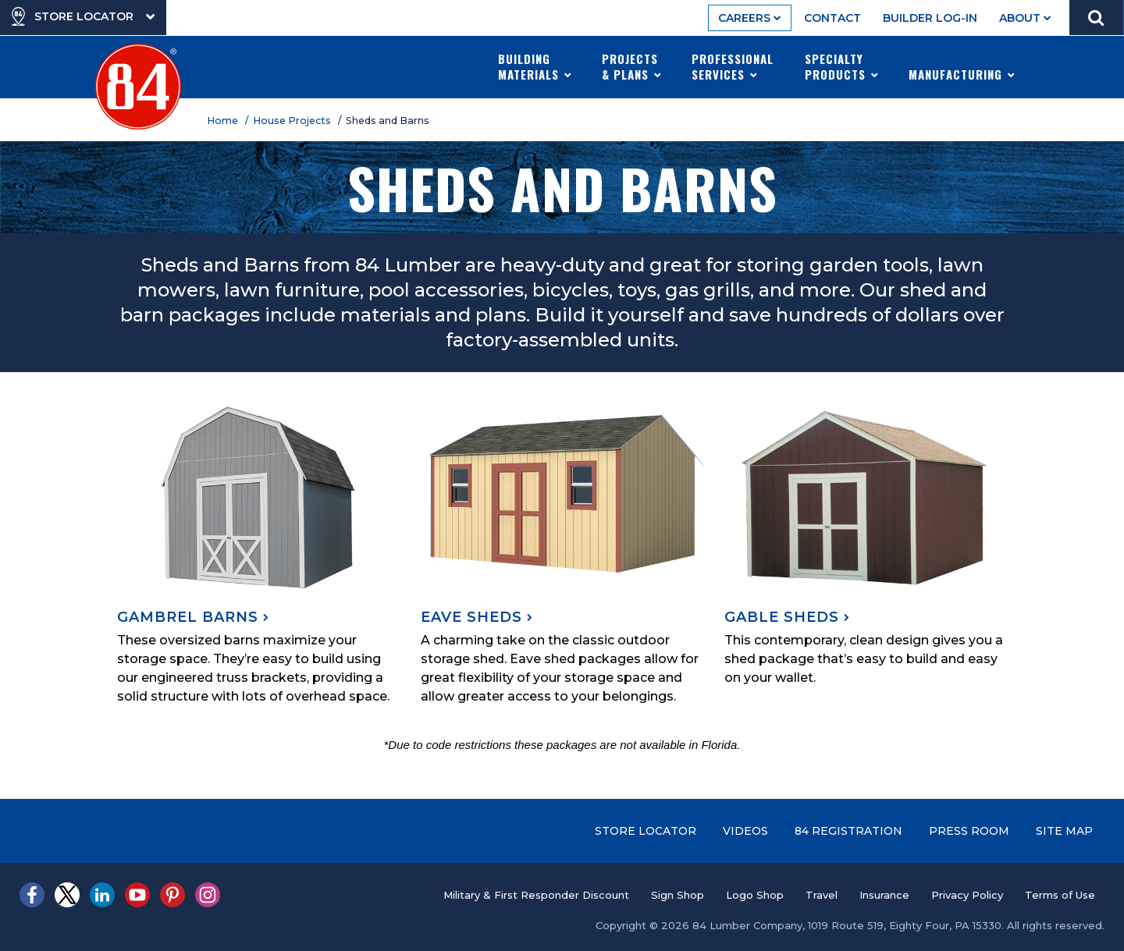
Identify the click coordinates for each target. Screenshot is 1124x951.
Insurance (884, 895)
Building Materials (535, 66)
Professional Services (733, 66)
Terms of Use (1060, 895)
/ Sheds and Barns (386, 120)
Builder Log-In (930, 18)
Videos (745, 831)
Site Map (1064, 831)
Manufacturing (962, 66)
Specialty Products (842, 66)
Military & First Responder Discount (536, 895)
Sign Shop (677, 895)
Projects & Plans (632, 66)
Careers (749, 18)
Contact (832, 18)
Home (225, 120)
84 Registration (848, 831)
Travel (822, 895)
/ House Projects (290, 120)
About (1025, 18)
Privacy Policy (967, 895)
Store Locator (645, 831)
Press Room (969, 831)
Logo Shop (755, 895)
